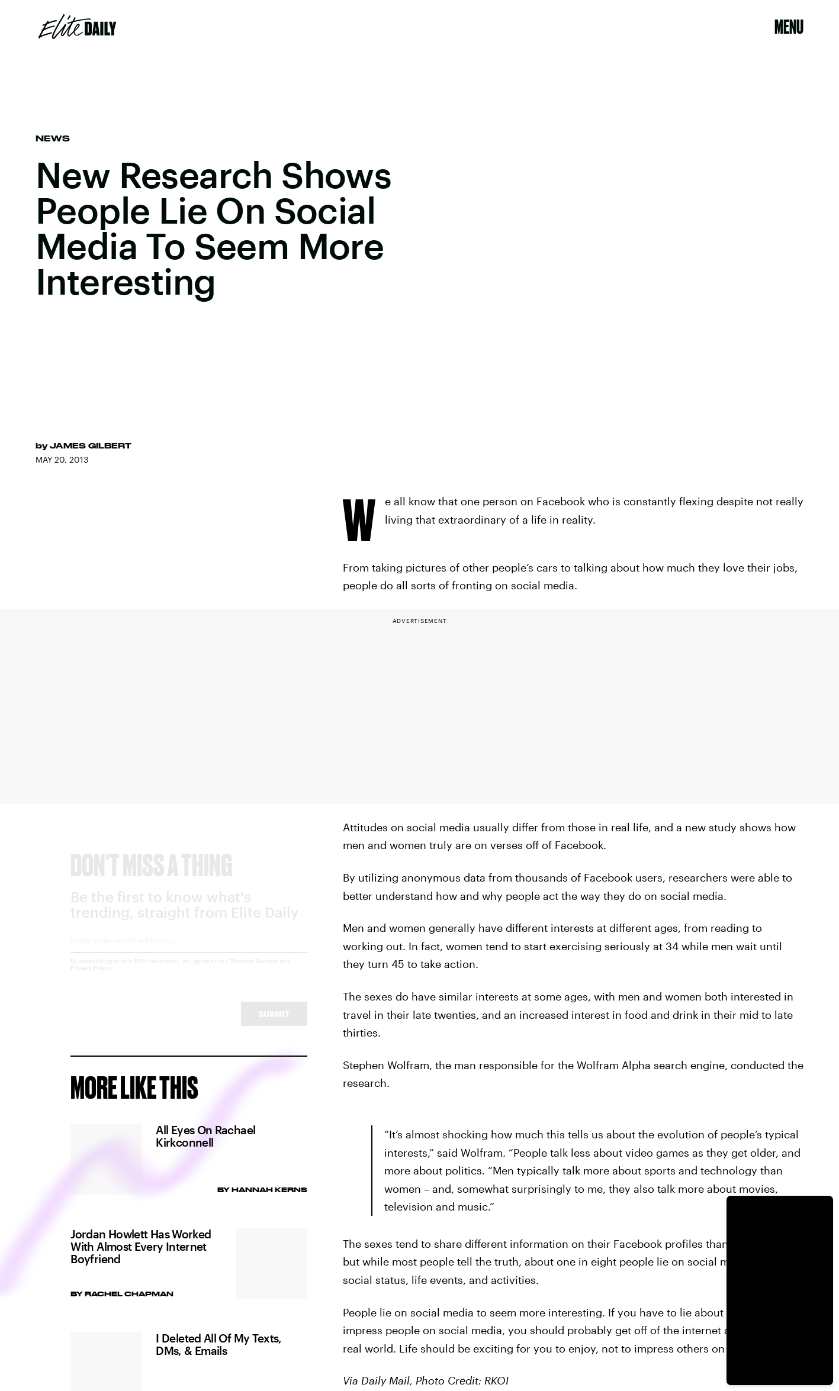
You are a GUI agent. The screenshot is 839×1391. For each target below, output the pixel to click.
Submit (274, 1024)
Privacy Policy (90, 978)
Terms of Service (254, 971)
